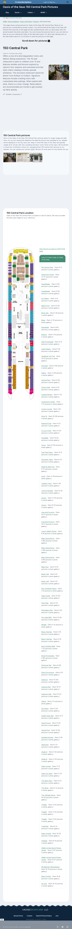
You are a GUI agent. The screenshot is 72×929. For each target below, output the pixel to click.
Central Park (45, 380)
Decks (17, 12)
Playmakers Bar (47, 610)
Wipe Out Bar (46, 876)
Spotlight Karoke (47, 737)
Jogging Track (46, 483)
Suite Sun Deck (46, 773)
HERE (33, 149)
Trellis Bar (45, 826)
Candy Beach (46, 349)
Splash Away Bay (47, 716)
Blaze (43, 320)
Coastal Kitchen (46, 395)
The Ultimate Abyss (48, 795)
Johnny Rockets (47, 491)
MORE (43, 12)
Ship (7, 12)
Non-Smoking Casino (49, 589)
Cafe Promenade (47, 342)
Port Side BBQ (46, 617)
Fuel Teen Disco (47, 452)
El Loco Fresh (46, 431)
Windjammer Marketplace (50, 867)
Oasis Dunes (45, 596)
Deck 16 (44, 416)
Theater (44, 805)
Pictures (36, 21)
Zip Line (44, 884)
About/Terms (18, 916)
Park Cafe (44, 603)
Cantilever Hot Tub (48, 356)
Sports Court (46, 723)
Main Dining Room (47, 538)
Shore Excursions (47, 672)
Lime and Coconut (47, 512)
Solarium (44, 680)
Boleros (44, 335)
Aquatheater (45, 284)
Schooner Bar (46, 665)
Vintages (44, 841)
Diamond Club (46, 423)
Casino (43, 373)
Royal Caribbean (13, 21)
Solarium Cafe (46, 694)
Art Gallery (45, 298)
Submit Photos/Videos (44, 916)
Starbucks (45, 745)
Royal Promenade (47, 656)
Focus (43, 445)
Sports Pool (45, 730)
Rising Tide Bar (46, 632)
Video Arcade (46, 833)
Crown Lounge (46, 409)
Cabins (30, 12)
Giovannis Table (47, 460)
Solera (43, 701)
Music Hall (45, 574)
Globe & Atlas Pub (47, 467)
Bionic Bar (45, 313)
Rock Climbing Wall (48, 646)
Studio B (44, 752)
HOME (5, 21)
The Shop (44, 788)
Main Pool (45, 567)
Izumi (43, 476)
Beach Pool (45, 306)
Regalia (43, 625)
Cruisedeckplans (23, 2)
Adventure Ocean (47, 275)
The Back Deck (46, 781)
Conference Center (48, 402)
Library (43, 498)
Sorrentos (45, 709)
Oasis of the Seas (26, 21)
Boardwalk (45, 327)
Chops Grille (45, 387)
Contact (29, 916)
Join (56, 916)
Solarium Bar (46, 687)
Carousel (44, 366)
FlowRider (44, 438)
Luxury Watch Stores (49, 531)
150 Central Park (47, 267)
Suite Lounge (46, 766)
